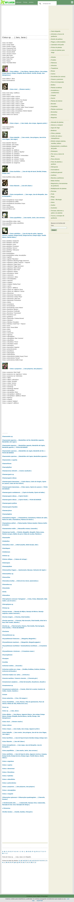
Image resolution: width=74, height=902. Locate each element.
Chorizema (5, 631)
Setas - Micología (56, 199)
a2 (21, 860)
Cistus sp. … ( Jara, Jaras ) (10, 711)
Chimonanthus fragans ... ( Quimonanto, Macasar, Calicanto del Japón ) (24, 570)
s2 (23, 862)
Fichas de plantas (56, 47)
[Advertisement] (25, 20)
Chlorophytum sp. (7, 604)
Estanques (54, 151)
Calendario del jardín (57, 44)
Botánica (53, 130)
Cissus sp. (5, 707)
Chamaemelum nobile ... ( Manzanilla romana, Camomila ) (20, 528)
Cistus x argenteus (8, 761)
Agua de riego (55, 127)
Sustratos (54, 208)
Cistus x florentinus (8, 772)
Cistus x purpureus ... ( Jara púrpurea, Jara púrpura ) (22, 368)
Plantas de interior (56, 101)
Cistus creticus (6, 725)
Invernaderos (55, 169)
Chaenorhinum (6, 463)
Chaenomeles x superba (9, 460)
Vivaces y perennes (57, 79)
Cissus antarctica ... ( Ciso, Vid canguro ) (14, 698)
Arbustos (54, 65)
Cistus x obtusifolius (8, 779)
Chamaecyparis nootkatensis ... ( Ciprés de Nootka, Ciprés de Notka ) (23, 492)
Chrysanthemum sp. (8, 635)
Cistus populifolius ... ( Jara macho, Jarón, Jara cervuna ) (19, 750)
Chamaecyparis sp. (8, 474)
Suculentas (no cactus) (58, 76)
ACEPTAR (40, 900)
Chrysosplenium (7, 655)
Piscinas (53, 191)
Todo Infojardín (55, 31)
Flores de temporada (57, 82)
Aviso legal (36, 896)
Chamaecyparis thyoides (10, 507)
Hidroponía (54, 167)
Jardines (53, 175)
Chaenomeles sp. (7, 436)
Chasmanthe (6, 537)
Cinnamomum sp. (7, 685)
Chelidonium (6, 552)
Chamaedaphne (7, 514)
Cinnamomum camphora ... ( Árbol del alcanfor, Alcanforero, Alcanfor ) (24, 682)
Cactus (53, 74)
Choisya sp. (6, 608)
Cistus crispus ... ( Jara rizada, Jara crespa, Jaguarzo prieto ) (21, 729)
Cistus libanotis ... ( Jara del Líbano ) (13, 741)
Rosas (53, 71)
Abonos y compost (57, 125)
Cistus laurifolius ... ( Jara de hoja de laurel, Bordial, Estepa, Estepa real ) (24, 738)
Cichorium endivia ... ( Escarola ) (12, 665)
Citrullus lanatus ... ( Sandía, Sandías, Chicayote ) (17, 812)
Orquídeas (54, 106)
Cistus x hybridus (7, 775)
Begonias (54, 117)
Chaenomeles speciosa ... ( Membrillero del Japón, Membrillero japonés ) (24, 456)
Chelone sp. (6, 555)
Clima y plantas (56, 133)
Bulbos (53, 85)
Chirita (4, 591)
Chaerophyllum (7, 467)
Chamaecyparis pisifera (9, 503)
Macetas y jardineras (57, 178)
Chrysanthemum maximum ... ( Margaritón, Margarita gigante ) (21, 642)
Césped (53, 95)
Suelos (53, 205)
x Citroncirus (6, 808)
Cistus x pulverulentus (9, 783)
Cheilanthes (6, 541)
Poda (52, 194)
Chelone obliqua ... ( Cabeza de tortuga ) (14, 559)
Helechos (54, 114)
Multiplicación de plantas (58, 188)
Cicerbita (5, 662)
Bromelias (54, 112)
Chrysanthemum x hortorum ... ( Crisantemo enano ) (18, 651)
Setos (53, 202)
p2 (15, 862)
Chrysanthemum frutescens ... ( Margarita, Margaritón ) (19, 638)
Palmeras (54, 62)
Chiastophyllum (7, 566)
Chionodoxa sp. (7, 584)
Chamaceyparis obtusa (9, 478)
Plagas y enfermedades (58, 42)
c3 (33, 860)
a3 (24, 860)
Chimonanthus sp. (8, 573)
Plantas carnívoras (57, 109)
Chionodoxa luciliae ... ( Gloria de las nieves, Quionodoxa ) (20, 581)
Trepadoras (54, 68)
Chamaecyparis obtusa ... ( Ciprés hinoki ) (15, 496)
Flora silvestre (55, 159)
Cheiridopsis (6, 548)
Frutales (53, 60)
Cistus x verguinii (7, 794)
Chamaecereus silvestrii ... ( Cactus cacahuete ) (17, 471)
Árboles (53, 57)
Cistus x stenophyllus (9, 790)
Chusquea (5, 658)
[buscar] (47, 4)
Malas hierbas (55, 180)
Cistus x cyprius (7, 765)
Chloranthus (6, 595)
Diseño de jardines (57, 39)
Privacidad (44, 896)
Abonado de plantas (57, 122)
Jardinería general (56, 172)
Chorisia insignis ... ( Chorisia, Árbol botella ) (16, 617)
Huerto (53, 98)
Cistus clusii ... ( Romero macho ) (12, 721)
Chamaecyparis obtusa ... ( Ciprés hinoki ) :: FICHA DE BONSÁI (21, 499)
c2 (30, 860)
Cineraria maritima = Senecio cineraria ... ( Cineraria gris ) (20, 678)
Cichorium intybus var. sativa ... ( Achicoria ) (15, 674)
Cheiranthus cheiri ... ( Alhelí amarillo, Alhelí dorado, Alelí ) (20, 544)
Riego (53, 197)
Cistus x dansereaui (8, 768)
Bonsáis (53, 103)
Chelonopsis (6, 563)
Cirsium (4, 694)
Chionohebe (6, 588)
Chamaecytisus (7, 510)
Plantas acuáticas (56, 87)
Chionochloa (6, 577)
